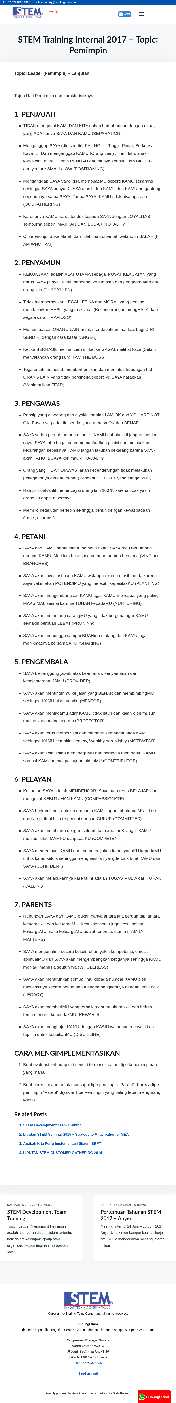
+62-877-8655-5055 (88, 1363)
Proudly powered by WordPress (66, 1393)
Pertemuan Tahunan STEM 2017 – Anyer (131, 1215)
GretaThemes (121, 1393)
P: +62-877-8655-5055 (16, 2)
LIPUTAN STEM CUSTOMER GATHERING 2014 (62, 1153)
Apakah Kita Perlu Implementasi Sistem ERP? (62, 1143)
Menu (141, 14)
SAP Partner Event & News (30, 1205)
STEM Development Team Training (52, 1125)
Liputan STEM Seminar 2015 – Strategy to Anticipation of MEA (76, 1134)
